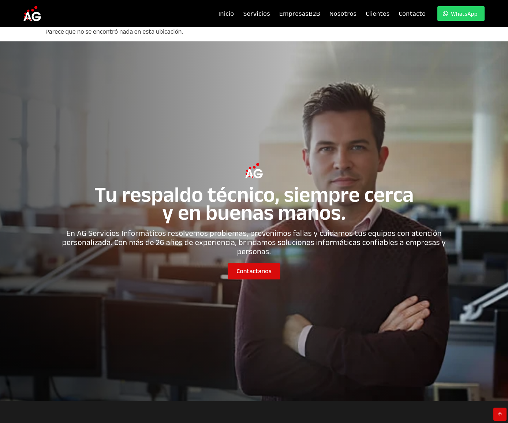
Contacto (412, 13)
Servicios (256, 13)
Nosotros (343, 13)
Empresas (299, 13)
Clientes (377, 13)
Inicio (226, 13)
